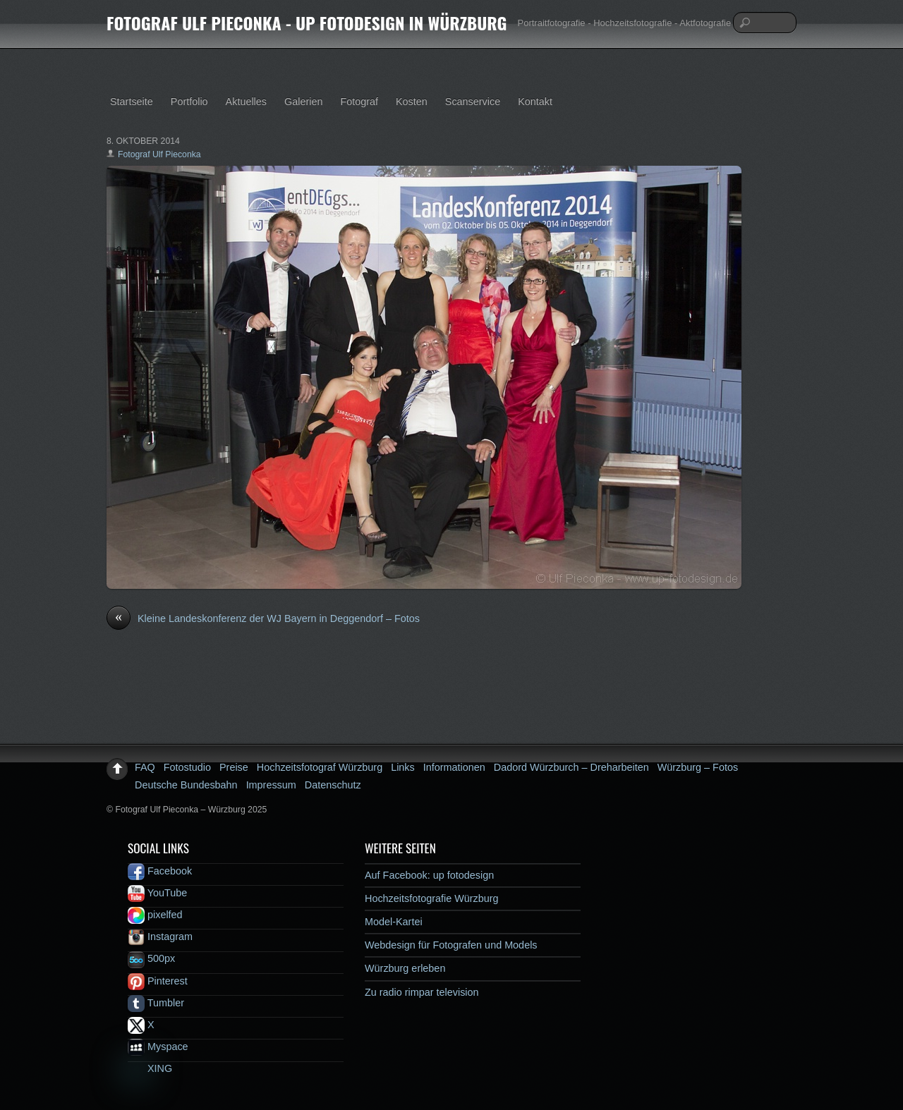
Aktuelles (246, 101)
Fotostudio (187, 767)
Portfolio (189, 101)
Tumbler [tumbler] (156, 1002)
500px (151, 958)
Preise (233, 767)
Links (403, 767)
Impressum (271, 785)
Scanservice (472, 101)
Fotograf (359, 101)
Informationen (454, 767)
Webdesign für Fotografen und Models (451, 945)
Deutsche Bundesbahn (186, 785)
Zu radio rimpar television (422, 992)
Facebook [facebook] (160, 871)
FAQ (145, 767)
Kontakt (535, 101)
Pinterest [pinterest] (158, 981)
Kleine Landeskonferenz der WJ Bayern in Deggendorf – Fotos (263, 619)
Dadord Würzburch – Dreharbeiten (571, 767)
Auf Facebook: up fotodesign (429, 875)
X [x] (141, 1024)
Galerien (303, 101)
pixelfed (155, 914)
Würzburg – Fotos (697, 767)
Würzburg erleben (405, 968)
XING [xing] (150, 1068)
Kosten (412, 101)
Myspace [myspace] (158, 1046)
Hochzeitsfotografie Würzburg (432, 898)
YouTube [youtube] (157, 892)
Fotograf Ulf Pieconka (159, 154)
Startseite (131, 101)
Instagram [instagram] (160, 936)
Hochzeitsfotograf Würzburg (319, 767)
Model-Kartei (394, 921)
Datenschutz (333, 785)
